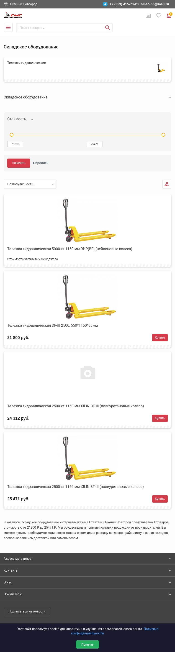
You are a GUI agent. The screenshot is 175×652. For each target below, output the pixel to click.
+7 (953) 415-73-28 (124, 4)
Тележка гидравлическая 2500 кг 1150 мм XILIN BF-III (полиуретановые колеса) (75, 487)
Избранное (158, 15)
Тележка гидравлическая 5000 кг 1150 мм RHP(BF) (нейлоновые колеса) (69, 249)
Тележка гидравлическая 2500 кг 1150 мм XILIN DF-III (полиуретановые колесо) (75, 406)
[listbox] (30, 184)
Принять (87, 644)
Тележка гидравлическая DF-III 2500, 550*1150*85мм (52, 325)
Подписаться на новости (27, 611)
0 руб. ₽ (169, 15)
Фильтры (166, 184)
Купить (160, 337)
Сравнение (148, 16)
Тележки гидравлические (26, 63)
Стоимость (16, 119)
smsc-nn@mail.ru (155, 4)
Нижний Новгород (23, 4)
